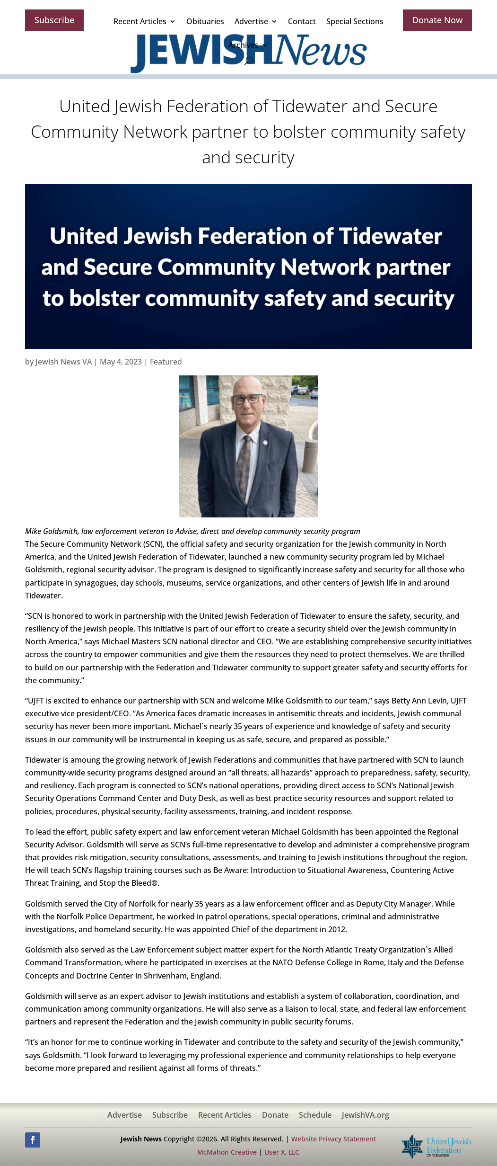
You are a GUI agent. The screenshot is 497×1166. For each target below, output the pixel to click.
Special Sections (355, 21)
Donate (275, 1116)
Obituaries (205, 21)
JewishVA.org (365, 1116)
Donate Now (437, 20)
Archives (243, 45)
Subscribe (54, 20)
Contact (302, 21)
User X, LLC (281, 1152)
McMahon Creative (227, 1152)
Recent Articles (139, 21)
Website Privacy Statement (333, 1138)
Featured (166, 361)
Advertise (251, 21)
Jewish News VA (63, 361)
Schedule (315, 1116)
